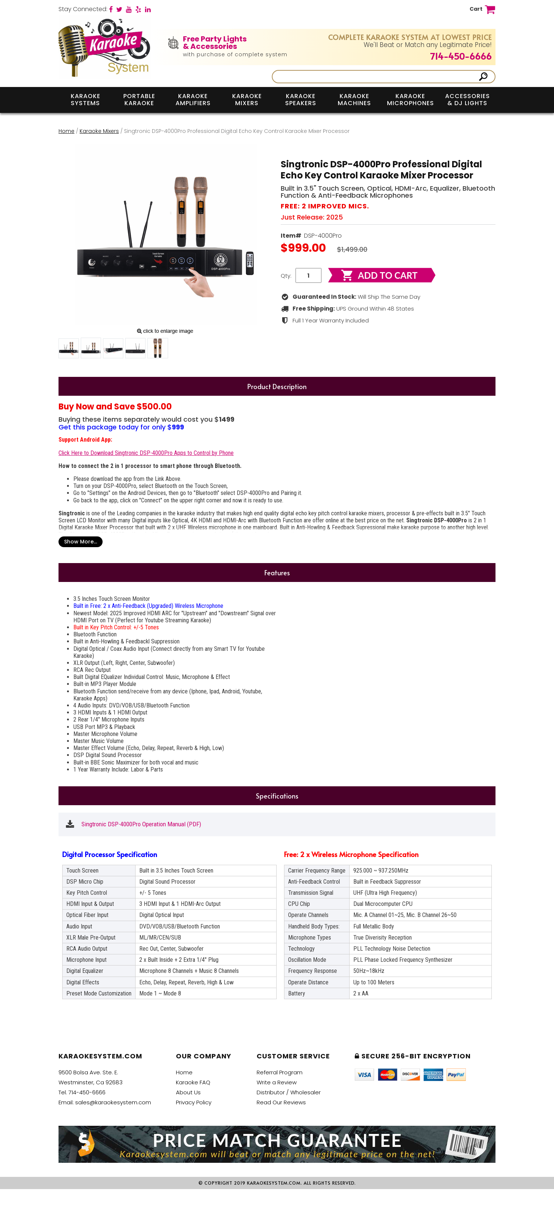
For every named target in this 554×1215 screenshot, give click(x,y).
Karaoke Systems (85, 99)
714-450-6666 (461, 56)
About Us (188, 1092)
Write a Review (277, 1082)
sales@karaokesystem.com (113, 1102)
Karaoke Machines (354, 99)
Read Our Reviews (281, 1102)
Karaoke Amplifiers (193, 99)
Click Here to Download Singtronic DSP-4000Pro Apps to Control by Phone (146, 452)
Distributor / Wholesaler (289, 1092)
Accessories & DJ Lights (467, 99)
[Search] (376, 77)
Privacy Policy (193, 1102)
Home (66, 131)
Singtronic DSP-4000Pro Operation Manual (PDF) (141, 824)
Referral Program (280, 1072)
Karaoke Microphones (410, 99)
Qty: (286, 276)
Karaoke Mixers (247, 99)
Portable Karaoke (139, 99)
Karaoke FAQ (193, 1082)
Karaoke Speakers (300, 99)
